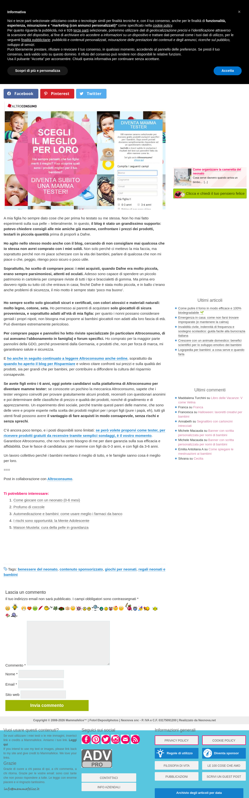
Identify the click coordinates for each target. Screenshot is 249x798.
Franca (198, 407)
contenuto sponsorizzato (81, 569)
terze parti (81, 30)
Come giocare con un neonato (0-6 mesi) (46, 500)
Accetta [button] (227, 71)
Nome (11, 674)
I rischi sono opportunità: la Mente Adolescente (51, 520)
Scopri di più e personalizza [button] (37, 71)
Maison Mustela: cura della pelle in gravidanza (51, 527)
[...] (206, 182)
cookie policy (162, 25)
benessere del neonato (38, 569)
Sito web (12, 694)
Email (11, 684)
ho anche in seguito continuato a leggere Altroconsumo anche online (67, 358)
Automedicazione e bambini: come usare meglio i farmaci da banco (67, 514)
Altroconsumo (59, 479)
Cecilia (198, 458)
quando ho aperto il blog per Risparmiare (39, 364)
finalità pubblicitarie (35, 40)
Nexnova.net (207, 720)
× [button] (239, 11)
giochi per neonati (120, 569)
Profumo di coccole (29, 507)
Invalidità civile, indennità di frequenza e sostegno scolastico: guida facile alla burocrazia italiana (211, 331)
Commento (15, 665)
